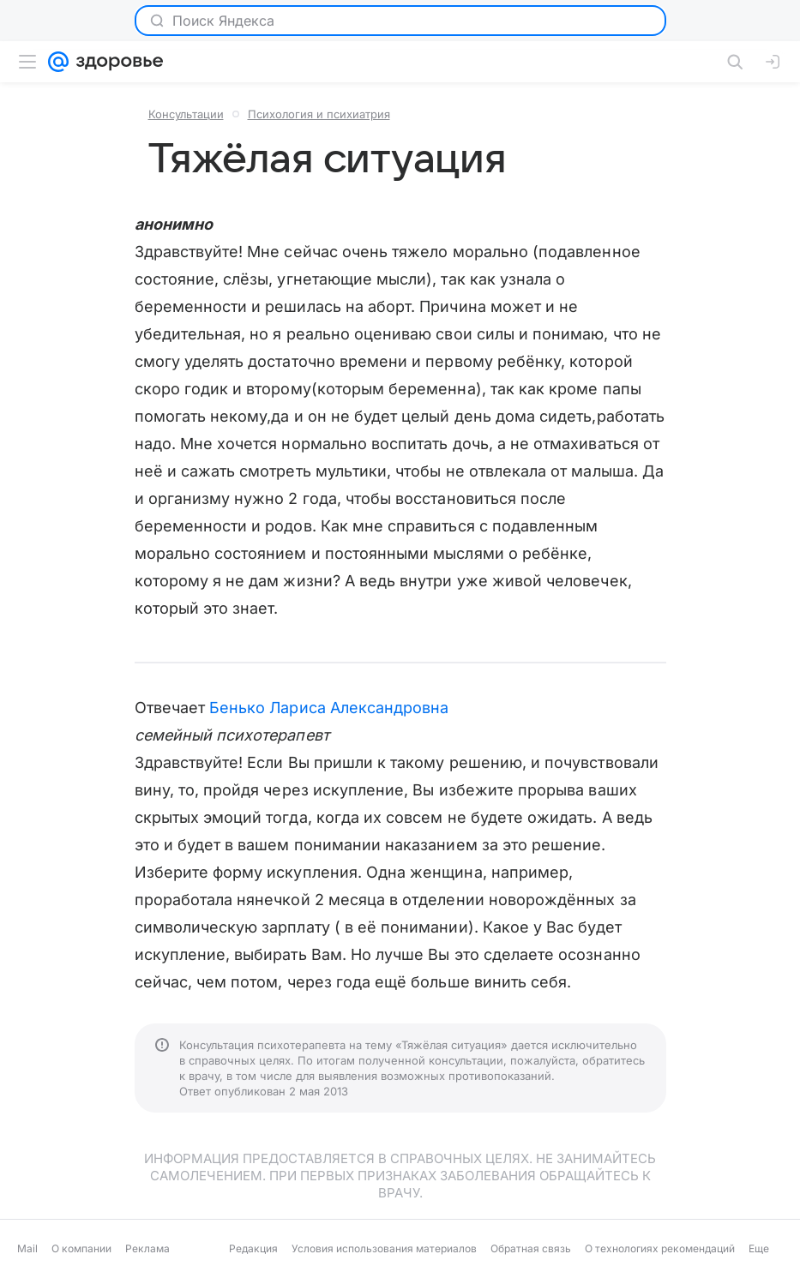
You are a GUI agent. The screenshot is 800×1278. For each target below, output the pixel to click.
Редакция (253, 1248)
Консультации (186, 114)
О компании (81, 1248)
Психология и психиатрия (319, 114)
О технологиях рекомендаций (660, 1248)
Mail (27, 1248)
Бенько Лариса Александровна (328, 708)
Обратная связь (530, 1248)
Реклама (147, 1248)
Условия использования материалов (384, 1248)
